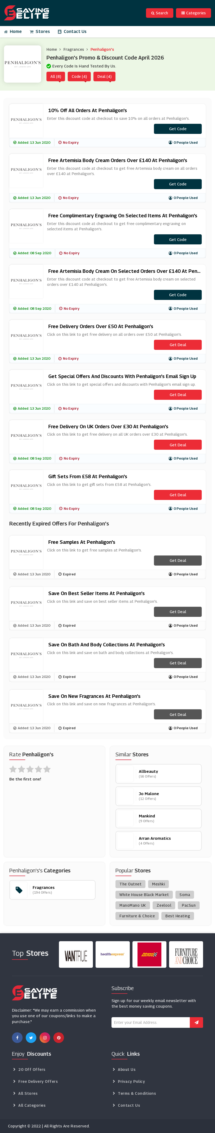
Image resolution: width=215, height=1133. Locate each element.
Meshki (158, 884)
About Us (126, 1069)
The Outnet (130, 884)
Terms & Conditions (137, 1093)
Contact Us (72, 31)
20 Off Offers (31, 1069)
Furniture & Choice (137, 916)
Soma (184, 894)
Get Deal (178, 344)
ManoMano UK (132, 905)
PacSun (189, 905)
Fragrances (73, 49)
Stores (40, 31)
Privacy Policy (131, 1081)
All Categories (31, 1105)
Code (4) (79, 76)
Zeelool (164, 905)
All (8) (55, 76)
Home (13, 31)
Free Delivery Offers (38, 1081)
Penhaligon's (102, 49)
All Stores (27, 1093)
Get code (178, 128)
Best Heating (177, 916)
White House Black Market (144, 894)
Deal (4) (104, 76)
